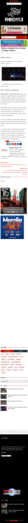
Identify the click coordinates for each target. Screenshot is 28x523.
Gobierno (18, 359)
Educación (3, 356)
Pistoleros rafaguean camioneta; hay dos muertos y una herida (17, 395)
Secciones (7, 351)
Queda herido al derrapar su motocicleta (15, 389)
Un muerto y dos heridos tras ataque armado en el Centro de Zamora (17, 407)
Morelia (12, 364)
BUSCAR (21, 351)
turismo (3, 372)
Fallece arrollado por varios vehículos (15, 401)
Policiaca (23, 53)
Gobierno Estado (5, 362)
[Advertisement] (14, 254)
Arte (2, 354)
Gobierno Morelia (15, 362)
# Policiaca (19, 141)
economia (15, 369)
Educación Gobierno (13, 356)
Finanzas (3, 359)
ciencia (3, 369)
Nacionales (19, 364)
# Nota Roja (12, 141)
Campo (7, 354)
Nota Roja (18, 53)
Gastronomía (11, 359)
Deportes (18, 354)
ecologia (9, 369)
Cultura (12, 354)
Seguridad (21, 367)
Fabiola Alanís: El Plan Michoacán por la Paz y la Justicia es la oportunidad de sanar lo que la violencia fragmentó (12, 443)
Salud (15, 367)
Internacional (4, 364)
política (21, 369)
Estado (21, 356)
